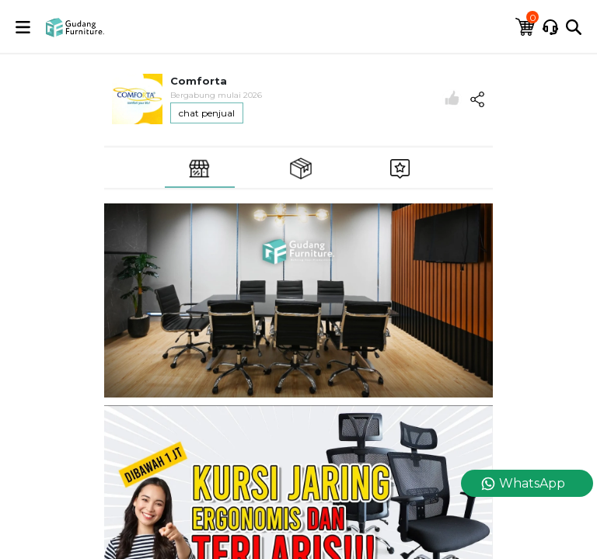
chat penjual (207, 113)
